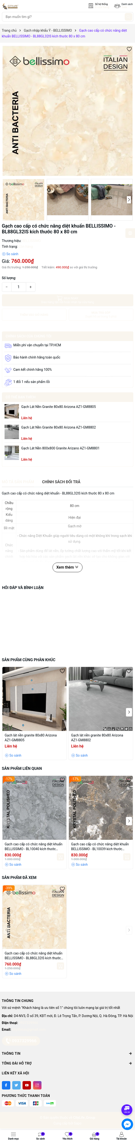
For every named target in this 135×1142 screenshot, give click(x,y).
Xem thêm (67, 567)
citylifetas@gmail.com (29, 1029)
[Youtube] (27, 1085)
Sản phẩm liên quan (22, 768)
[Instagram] (37, 1085)
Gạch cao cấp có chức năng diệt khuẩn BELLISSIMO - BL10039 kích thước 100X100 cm (100, 846)
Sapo (78, 1123)
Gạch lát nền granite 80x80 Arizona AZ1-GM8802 (58, 427)
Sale (124, 7)
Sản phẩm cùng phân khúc (28, 660)
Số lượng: (9, 278)
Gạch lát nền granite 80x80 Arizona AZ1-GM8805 (58, 407)
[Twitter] (16, 1085)
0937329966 (28, 1023)
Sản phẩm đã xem (19, 877)
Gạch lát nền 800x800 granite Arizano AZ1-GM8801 (60, 448)
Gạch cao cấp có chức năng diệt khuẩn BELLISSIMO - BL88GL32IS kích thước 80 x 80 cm (34, 955)
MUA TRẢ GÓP (101, 314)
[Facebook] (6, 1085)
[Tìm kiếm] (128, 17)
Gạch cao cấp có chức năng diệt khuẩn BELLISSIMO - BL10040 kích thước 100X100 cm (34, 846)
